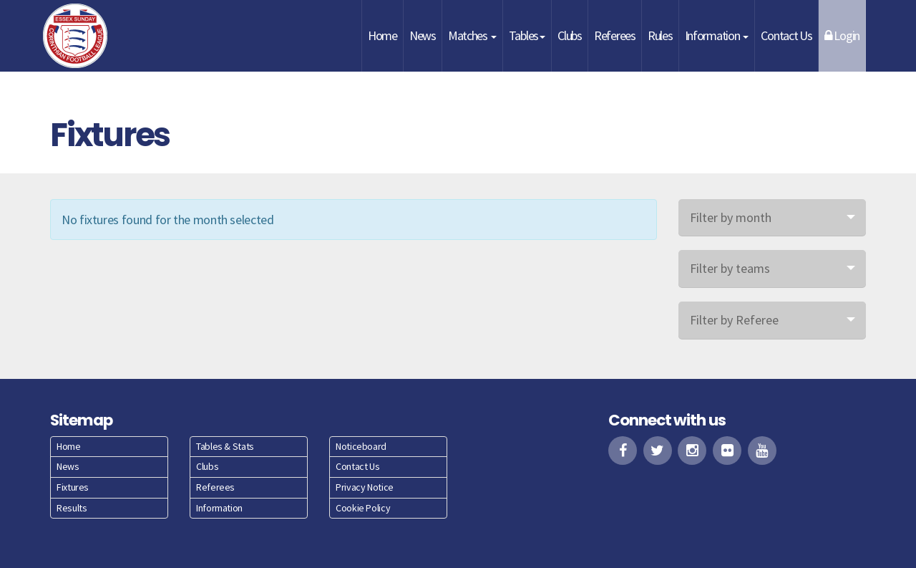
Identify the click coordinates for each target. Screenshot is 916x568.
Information (717, 35)
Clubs (569, 35)
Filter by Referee (734, 320)
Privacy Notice (365, 487)
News (422, 35)
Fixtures (73, 487)
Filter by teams (730, 268)
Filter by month (730, 217)
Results (72, 507)
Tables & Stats (225, 446)
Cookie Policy (363, 507)
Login (841, 35)
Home (382, 35)
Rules (660, 35)
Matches (472, 35)
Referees (614, 35)
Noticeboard (361, 446)
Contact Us (786, 35)
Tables (527, 35)
